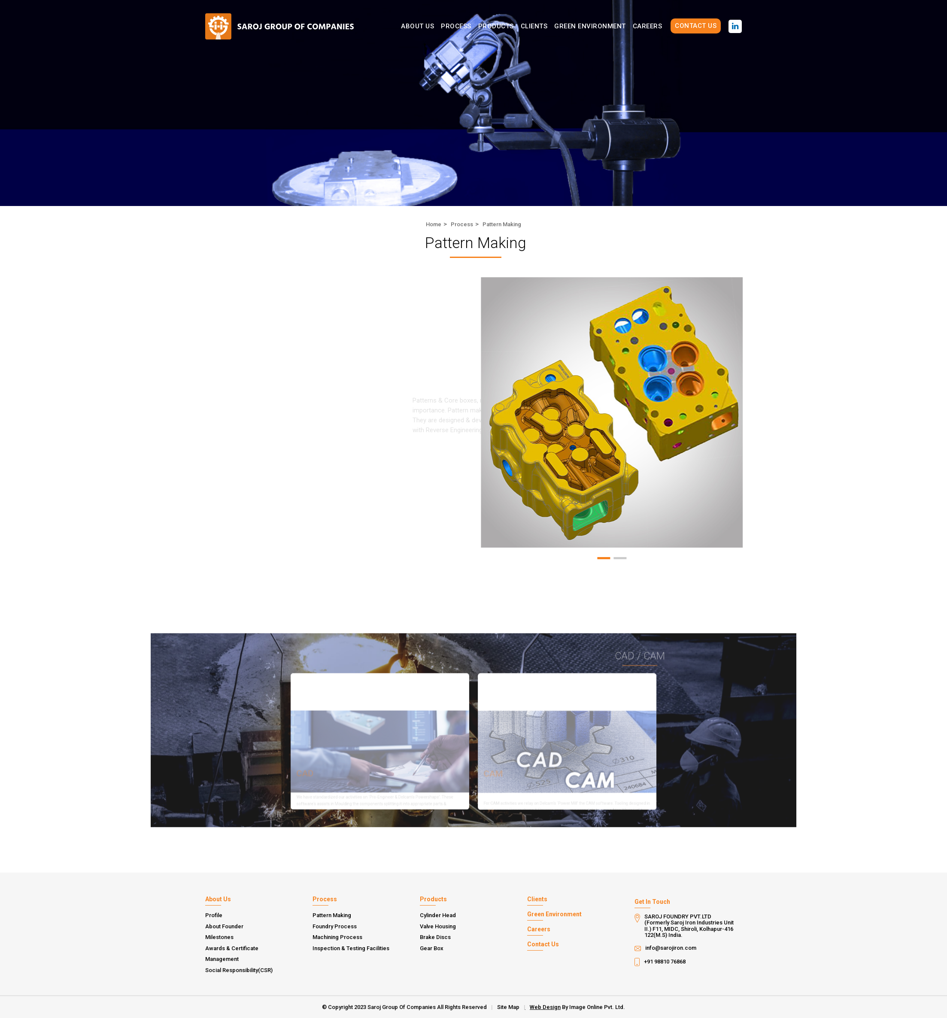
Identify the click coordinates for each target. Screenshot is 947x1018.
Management (222, 959)
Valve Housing (438, 927)
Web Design (545, 1007)
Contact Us (695, 26)
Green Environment (590, 26)
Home (433, 225)
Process (456, 26)
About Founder (224, 927)
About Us (417, 26)
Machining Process (337, 937)
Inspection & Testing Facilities (351, 948)
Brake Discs (435, 937)
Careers (647, 26)
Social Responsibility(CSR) (239, 970)
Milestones (219, 937)
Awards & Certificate (231, 948)
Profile (213, 915)
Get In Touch (652, 901)
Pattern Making (332, 915)
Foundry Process (335, 927)
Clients (534, 26)
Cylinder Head (438, 915)
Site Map (508, 1007)
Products (496, 26)
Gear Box (431, 948)
